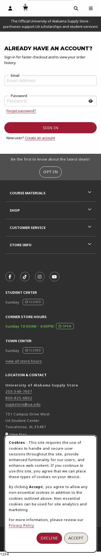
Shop (15, 210)
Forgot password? (21, 110)
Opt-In (50, 171)
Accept (76, 538)
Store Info (21, 244)
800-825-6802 (18, 397)
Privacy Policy (21, 525)
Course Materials (28, 193)
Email (15, 76)
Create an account (40, 137)
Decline (49, 538)
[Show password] (90, 101)
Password (19, 96)
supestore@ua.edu (23, 404)
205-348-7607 (18, 391)
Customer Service (28, 227)
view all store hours (23, 361)
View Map (18, 434)
